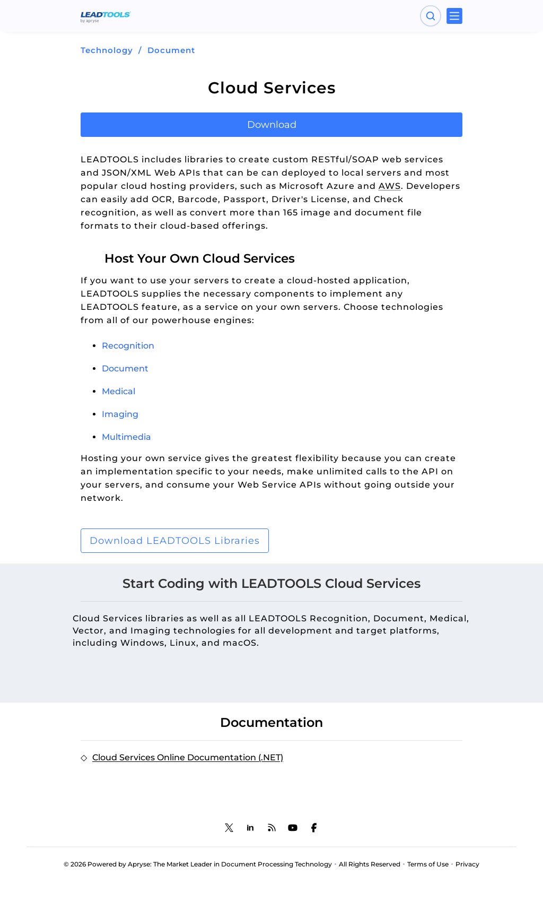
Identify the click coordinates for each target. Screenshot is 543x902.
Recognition (128, 346)
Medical (118, 391)
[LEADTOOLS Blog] (271, 827)
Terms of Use (428, 864)
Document (171, 50)
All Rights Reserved (369, 864)
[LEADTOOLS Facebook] (314, 827)
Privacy (467, 864)
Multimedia (126, 437)
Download (271, 125)
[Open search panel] (430, 16)
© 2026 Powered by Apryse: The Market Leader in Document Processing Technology (198, 864)
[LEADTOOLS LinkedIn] (250, 827)
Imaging (120, 414)
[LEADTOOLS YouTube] (292, 827)
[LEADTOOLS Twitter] (229, 827)
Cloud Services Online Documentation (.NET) (187, 757)
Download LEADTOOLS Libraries (175, 541)
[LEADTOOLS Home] (106, 16)
